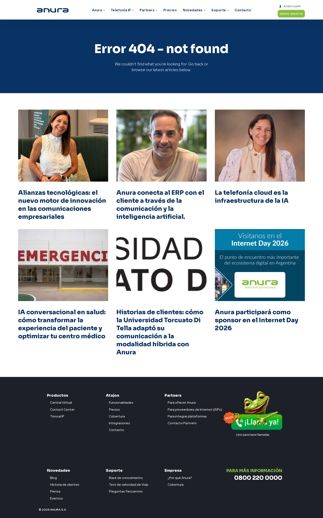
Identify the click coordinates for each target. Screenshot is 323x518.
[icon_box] (59, 401)
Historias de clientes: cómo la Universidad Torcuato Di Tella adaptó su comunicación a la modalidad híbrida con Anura (159, 332)
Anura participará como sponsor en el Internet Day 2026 (256, 320)
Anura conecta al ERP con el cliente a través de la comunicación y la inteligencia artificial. (160, 205)
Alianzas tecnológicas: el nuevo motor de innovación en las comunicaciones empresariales (62, 205)
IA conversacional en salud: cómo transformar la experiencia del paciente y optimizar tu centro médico (62, 324)
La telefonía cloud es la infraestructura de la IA (252, 197)
